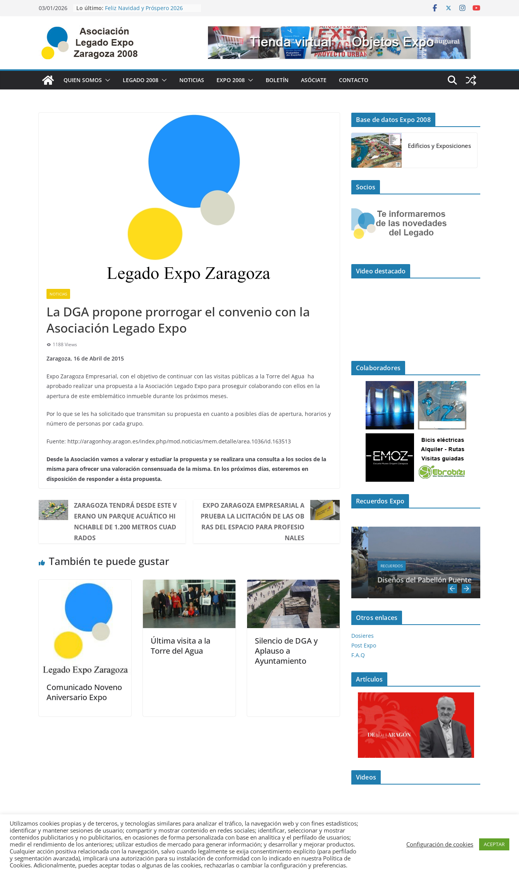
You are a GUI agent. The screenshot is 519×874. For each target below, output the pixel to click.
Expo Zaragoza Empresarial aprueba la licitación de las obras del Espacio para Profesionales (252, 521)
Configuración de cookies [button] (439, 844)
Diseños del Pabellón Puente (445, 579)
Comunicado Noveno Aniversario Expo (84, 692)
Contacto (353, 80)
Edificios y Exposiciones (439, 145)
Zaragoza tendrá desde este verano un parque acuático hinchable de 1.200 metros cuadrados (125, 521)
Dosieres (362, 635)
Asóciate (314, 80)
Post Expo (363, 645)
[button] (106, 80)
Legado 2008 (140, 80)
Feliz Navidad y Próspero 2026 (144, 8)
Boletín (277, 80)
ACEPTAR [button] (494, 844)
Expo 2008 (231, 80)
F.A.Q (358, 655)
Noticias (191, 80)
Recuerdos (412, 565)
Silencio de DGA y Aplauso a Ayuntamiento (286, 650)
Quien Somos (83, 80)
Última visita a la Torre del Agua (180, 645)
